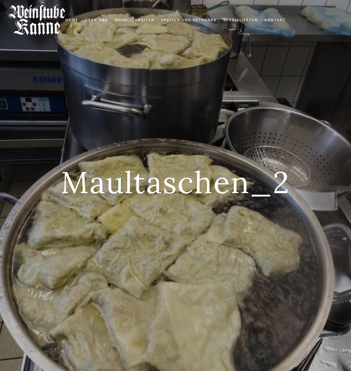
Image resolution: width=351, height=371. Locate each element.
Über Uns (96, 20)
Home (71, 20)
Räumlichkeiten (135, 20)
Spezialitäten (240, 20)
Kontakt (275, 20)
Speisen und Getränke (189, 20)
